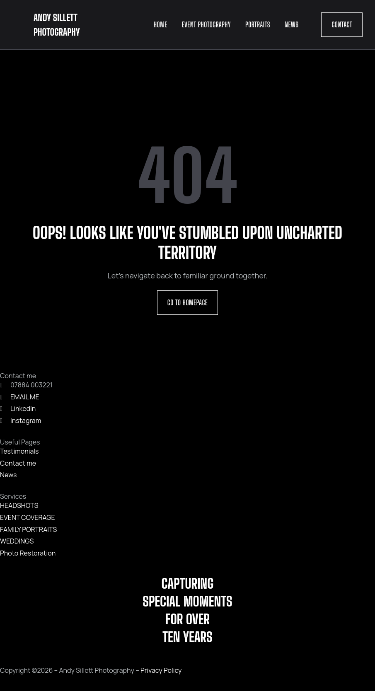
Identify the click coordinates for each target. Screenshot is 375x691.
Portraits (257, 24)
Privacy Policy (160, 670)
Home (160, 24)
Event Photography (206, 24)
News (291, 24)
